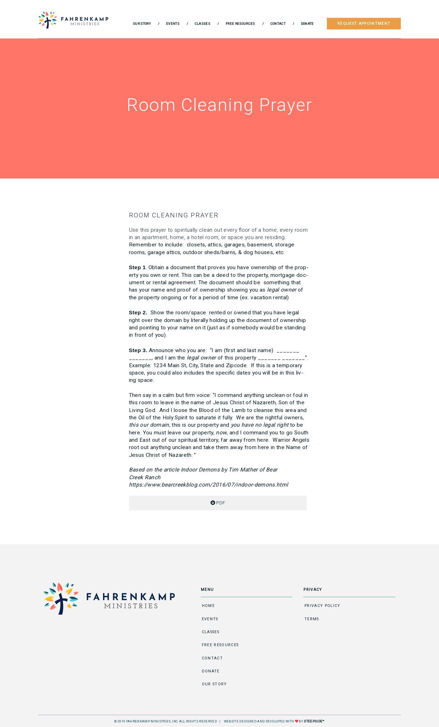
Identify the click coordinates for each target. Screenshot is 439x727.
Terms (311, 619)
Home (208, 605)
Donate (307, 24)
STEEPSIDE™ (314, 721)
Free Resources (240, 24)
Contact (278, 24)
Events (172, 24)
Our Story (142, 24)
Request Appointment (363, 23)
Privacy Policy (322, 605)
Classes (202, 24)
